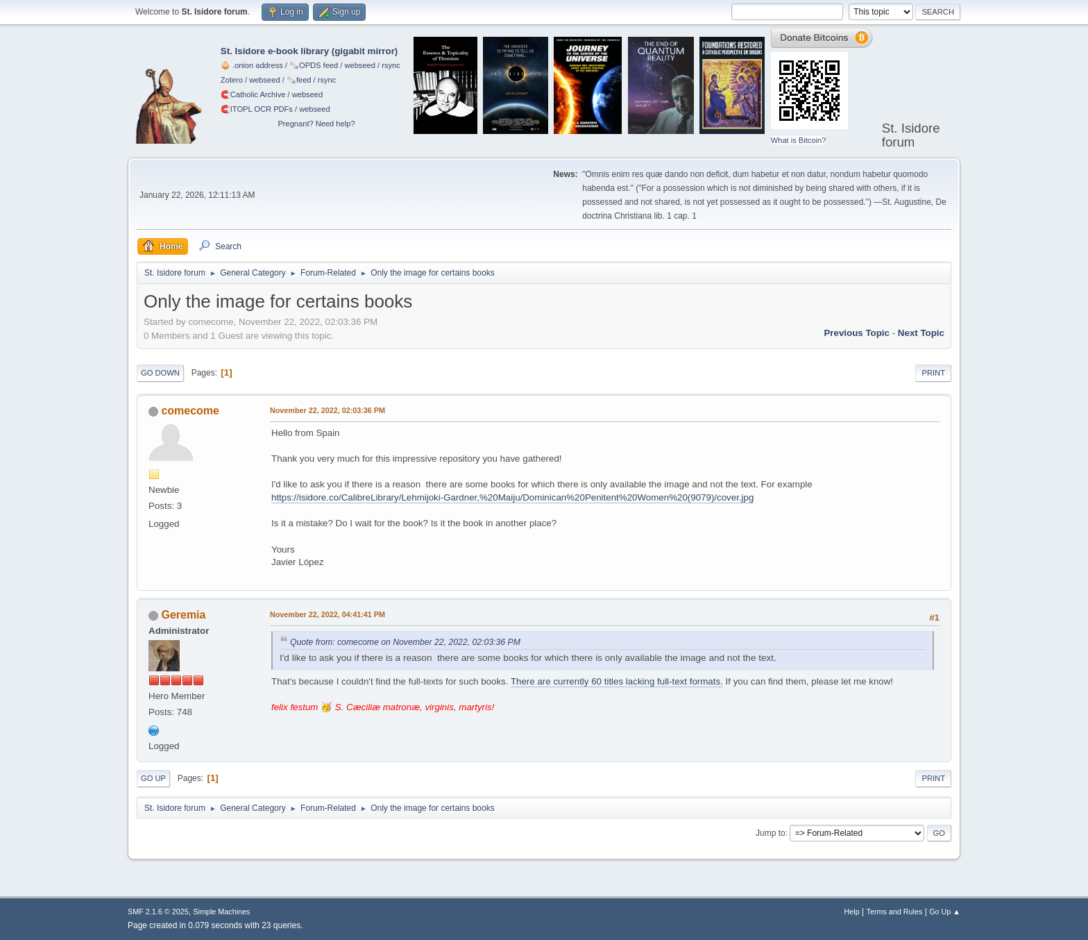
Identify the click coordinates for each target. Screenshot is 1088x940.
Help (852, 911)
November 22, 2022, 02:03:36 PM (327, 410)
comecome (190, 411)
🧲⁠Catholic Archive (253, 94)
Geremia (183, 615)
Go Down (160, 373)
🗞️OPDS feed (313, 65)
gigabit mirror (364, 51)
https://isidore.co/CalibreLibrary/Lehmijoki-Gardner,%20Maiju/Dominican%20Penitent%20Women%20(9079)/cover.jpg (512, 497)
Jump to (770, 833)
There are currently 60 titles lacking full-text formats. (617, 681)
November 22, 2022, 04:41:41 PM (327, 614)
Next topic (921, 333)
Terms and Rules (895, 911)
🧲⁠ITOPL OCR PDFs (257, 109)
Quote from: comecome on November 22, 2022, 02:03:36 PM (405, 642)
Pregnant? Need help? (316, 123)
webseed (359, 65)
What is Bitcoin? (798, 140)
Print (933, 373)
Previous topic (857, 333)
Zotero (232, 80)
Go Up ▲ (944, 911)
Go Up (153, 778)
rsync (391, 65)
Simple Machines (221, 911)
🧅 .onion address (252, 65)
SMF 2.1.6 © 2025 (158, 911)
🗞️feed (299, 80)
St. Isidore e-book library (275, 51)
